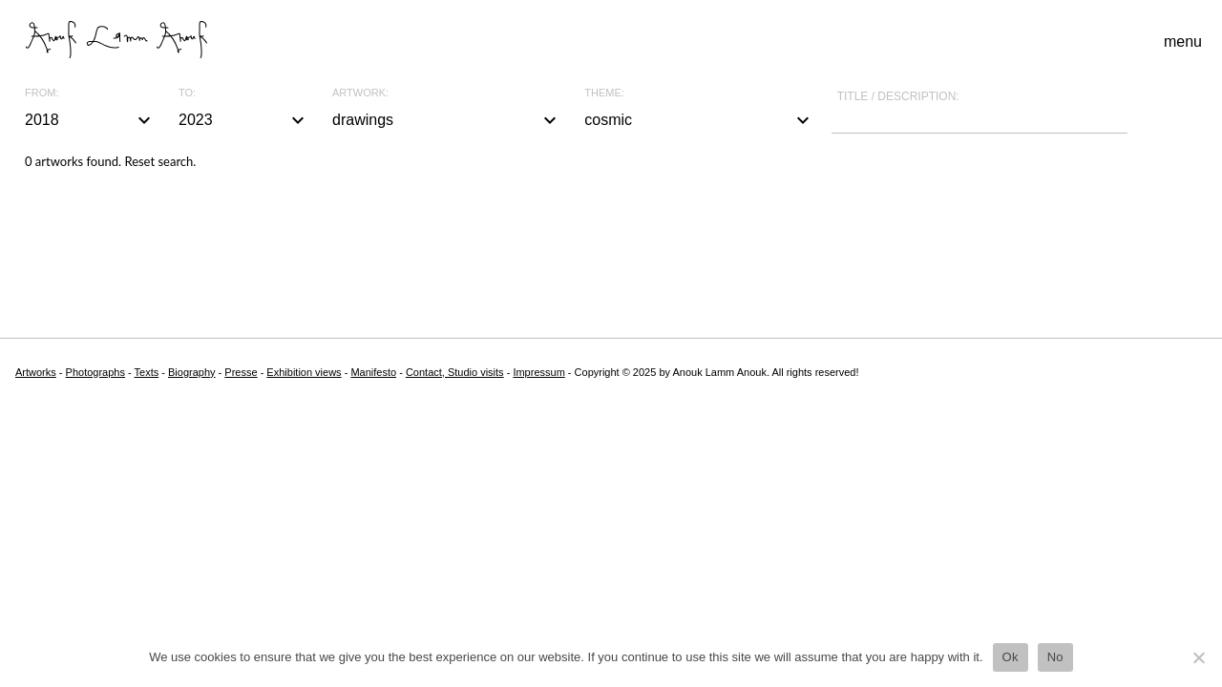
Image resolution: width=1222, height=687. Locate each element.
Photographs (95, 372)
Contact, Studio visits (455, 372)
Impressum (538, 372)
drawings (446, 120)
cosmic (698, 120)
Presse (240, 372)
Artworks (35, 372)
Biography (192, 372)
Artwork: (360, 93)
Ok (1010, 657)
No (1055, 657)
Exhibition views (303, 372)
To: (187, 93)
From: (41, 93)
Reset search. (160, 161)
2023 (244, 120)
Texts (147, 372)
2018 (90, 120)
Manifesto (373, 372)
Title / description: (898, 96)
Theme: (604, 93)
